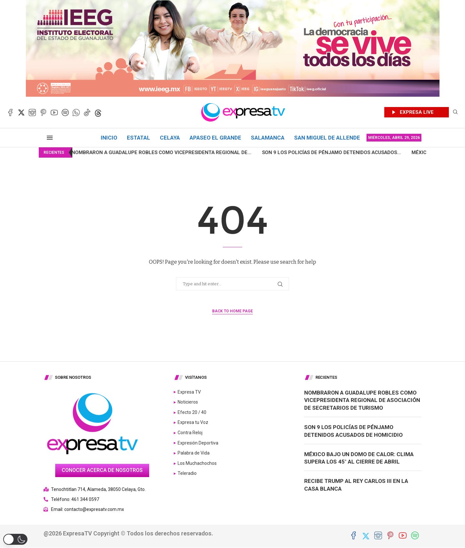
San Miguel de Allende (327, 137)
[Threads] (98, 112)
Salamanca (267, 137)
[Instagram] (32, 112)
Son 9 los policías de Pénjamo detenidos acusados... (314, 152)
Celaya (170, 137)
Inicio (109, 137)
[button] (15, 539)
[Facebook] (10, 112)
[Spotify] (65, 112)
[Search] (455, 112)
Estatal (138, 137)
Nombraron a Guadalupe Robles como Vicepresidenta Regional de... (145, 152)
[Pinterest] (43, 112)
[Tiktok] (87, 112)
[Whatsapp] (76, 112)
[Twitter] (21, 112)
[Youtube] (54, 112)
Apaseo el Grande (215, 137)
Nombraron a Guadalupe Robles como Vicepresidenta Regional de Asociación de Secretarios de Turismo (362, 400)
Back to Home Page (232, 311)
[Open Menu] (50, 138)
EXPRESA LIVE (417, 112)
